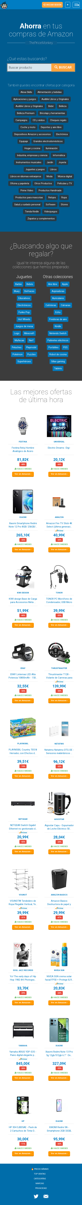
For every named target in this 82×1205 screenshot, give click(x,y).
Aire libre (52, 284)
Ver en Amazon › (23, 474)
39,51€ (23, 761)
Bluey (17, 291)
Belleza (62, 106)
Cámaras (65, 305)
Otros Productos (43, 183)
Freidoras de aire (58, 319)
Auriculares (58, 298)
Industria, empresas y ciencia (32, 155)
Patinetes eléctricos (58, 340)
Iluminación (52, 148)
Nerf (31, 340)
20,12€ (59, 460)
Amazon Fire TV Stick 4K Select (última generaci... (59, 525)
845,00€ (23, 1063)
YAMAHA (23, 1046)
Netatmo (59, 744)
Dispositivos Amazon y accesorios (32, 134)
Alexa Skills (26, 92)
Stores (64, 204)
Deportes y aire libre (51, 127)
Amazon (59, 517)
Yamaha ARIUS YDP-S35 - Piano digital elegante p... (22, 1053)
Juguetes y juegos (35, 169)
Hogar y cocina (32, 148)
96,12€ (59, 762)
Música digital (65, 176)
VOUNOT (23, 895)
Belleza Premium (25, 113)
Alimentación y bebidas (50, 92)
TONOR (59, 593)
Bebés (30, 284)
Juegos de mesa (24, 326)
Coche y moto (27, 127)
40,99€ (59, 535)
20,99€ (23, 837)
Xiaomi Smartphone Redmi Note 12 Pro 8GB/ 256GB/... (23, 525)
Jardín (50, 162)
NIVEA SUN (59, 970)
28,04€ (59, 837)
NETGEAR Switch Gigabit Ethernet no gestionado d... (23, 827)
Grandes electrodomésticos (48, 141)
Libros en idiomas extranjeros (25, 176)
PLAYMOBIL (22, 744)
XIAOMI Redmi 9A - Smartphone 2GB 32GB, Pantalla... (59, 1129)
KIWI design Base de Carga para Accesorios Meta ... (23, 600)
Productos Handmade (50, 190)
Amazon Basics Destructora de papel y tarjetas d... (59, 902)
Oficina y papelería (19, 183)
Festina (23, 442)
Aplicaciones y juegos (24, 99)
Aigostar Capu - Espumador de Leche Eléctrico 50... (59, 827)
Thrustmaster (59, 668)
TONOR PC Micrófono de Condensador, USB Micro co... (59, 600)
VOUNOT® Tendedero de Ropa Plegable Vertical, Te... (23, 902)
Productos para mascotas (29, 197)
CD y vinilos (39, 120)
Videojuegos (50, 211)
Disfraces (29, 291)
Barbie (18, 284)
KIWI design (23, 593)
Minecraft (29, 333)
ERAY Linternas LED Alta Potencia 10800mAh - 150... (23, 676)
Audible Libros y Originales (55, 99)
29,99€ (59, 913)
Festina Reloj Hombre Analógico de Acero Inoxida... (23, 449)
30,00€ (23, 1139)
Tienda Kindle (32, 211)
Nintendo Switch (57, 333)
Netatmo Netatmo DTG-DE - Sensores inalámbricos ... (59, 751)
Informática (59, 155)
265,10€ (23, 535)
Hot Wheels (24, 319)
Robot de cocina (58, 354)
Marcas (40, 1183)
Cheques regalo (58, 120)
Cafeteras (51, 305)
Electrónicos (24, 305)
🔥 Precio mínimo (40, 1169)
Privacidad (41, 1188)
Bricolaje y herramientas (52, 113)
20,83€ (59, 988)
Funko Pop (24, 312)
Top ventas (40, 1174)
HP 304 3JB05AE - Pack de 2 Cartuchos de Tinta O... (23, 1129)
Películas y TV (64, 183)
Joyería (62, 162)
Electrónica (62, 134)
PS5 (65, 347)
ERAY (22, 668)
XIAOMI (23, 517)
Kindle (58, 326)
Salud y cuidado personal (27, 204)
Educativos (24, 298)
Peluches (16, 347)
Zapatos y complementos (41, 218)
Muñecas (19, 340)
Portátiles (53, 347)
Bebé (51, 106)
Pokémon (18, 354)
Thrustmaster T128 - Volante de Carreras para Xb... (59, 676)
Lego (16, 333)
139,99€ (59, 686)
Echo (58, 312)
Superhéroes (24, 361)
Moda (49, 176)
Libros (53, 169)
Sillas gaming (58, 361)
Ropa (64, 197)
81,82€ (23, 460)
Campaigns (21, 120)
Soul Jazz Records (23, 970)
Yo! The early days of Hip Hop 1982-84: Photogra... (23, 978)
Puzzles (31, 354)
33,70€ (23, 988)
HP (23, 1121)
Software (50, 204)
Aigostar (59, 819)
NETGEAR (22, 819)
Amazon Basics (59, 895)
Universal (59, 442)
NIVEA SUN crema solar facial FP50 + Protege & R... (59, 978)
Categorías (40, 1178)
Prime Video (26, 190)
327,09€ (59, 1063)
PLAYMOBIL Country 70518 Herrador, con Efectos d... (23, 751)
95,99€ (59, 1139)
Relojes (52, 197)
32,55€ (23, 686)
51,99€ (23, 611)
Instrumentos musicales (28, 162)
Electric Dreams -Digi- (59, 447)
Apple (65, 284)
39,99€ (59, 611)
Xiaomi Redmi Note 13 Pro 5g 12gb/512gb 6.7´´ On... (59, 1053)
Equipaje (23, 141)
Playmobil (31, 347)
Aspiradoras (58, 291)
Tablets (58, 368)
